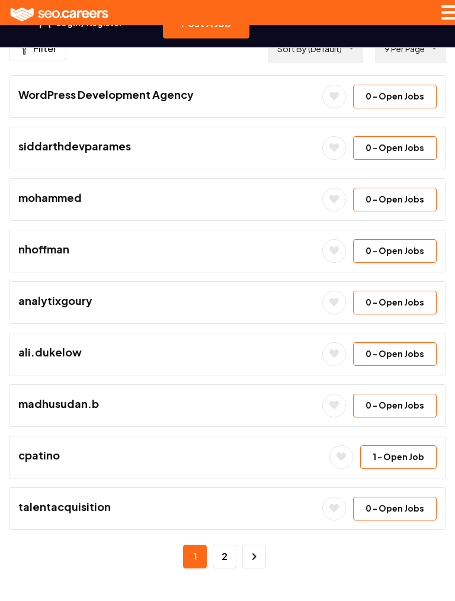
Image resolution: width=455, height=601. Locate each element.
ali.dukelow (50, 352)
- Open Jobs (395, 96)
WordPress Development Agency (106, 94)
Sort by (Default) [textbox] (309, 48)
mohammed (50, 197)
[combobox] (315, 48)
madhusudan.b (58, 403)
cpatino (39, 455)
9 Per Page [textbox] (404, 48)
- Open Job (398, 456)
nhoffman (43, 249)
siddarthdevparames (74, 146)
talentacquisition (64, 506)
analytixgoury (55, 300)
